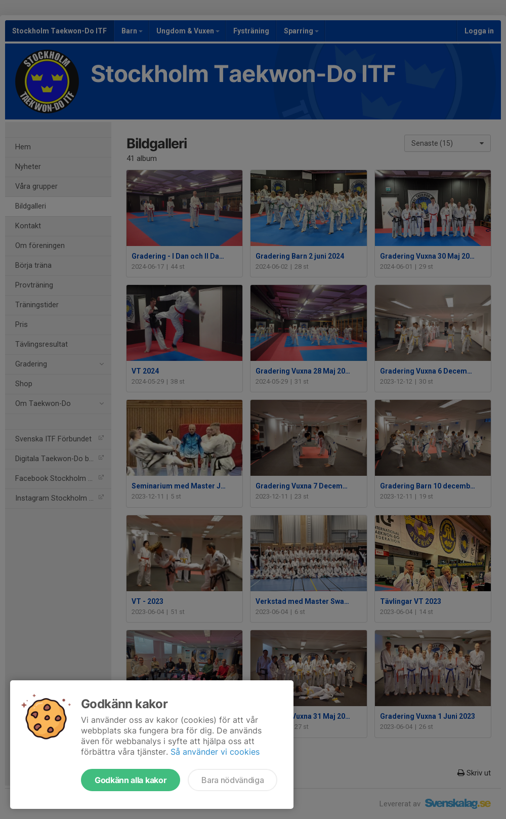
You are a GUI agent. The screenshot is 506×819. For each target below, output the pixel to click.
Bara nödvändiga (232, 780)
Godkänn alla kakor (130, 780)
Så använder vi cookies (215, 752)
